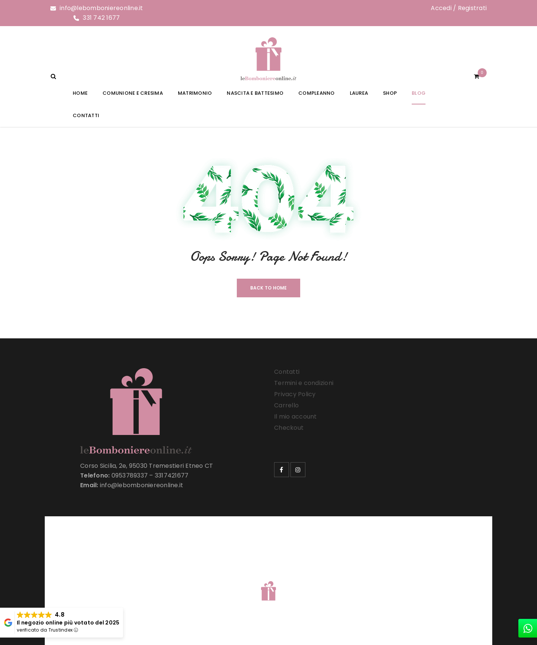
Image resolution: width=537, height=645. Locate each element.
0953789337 (130, 475)
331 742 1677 (101, 17)
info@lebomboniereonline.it (101, 8)
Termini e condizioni (303, 383)
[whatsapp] (527, 628)
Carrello (286, 405)
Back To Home (268, 288)
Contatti (286, 371)
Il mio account (295, 416)
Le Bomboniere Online (171, 581)
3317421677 (172, 475)
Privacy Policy (295, 394)
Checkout (289, 427)
